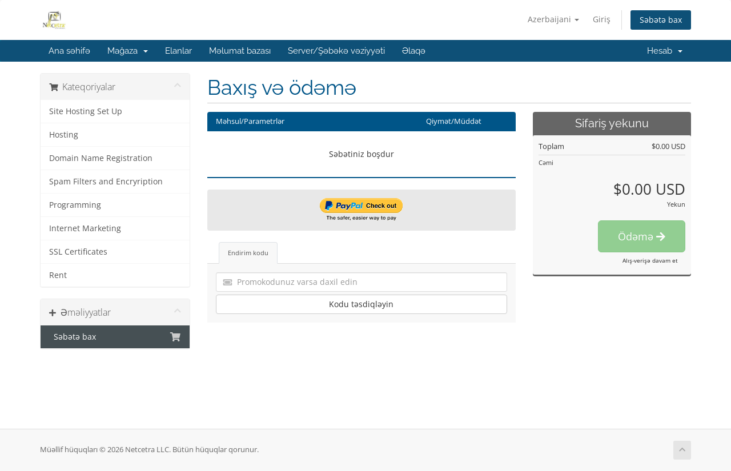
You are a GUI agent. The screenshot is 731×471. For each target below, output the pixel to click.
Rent (58, 275)
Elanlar (178, 51)
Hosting (63, 135)
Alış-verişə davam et (650, 260)
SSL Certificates (78, 252)
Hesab (664, 51)
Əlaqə (413, 51)
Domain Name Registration (100, 158)
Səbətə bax (661, 19)
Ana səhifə (69, 51)
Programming (75, 205)
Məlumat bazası (240, 51)
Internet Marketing (85, 228)
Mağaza (127, 51)
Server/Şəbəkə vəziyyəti (336, 51)
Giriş (601, 19)
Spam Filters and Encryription (106, 181)
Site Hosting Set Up (85, 111)
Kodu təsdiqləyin (361, 304)
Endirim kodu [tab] (248, 252)
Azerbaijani (553, 19)
